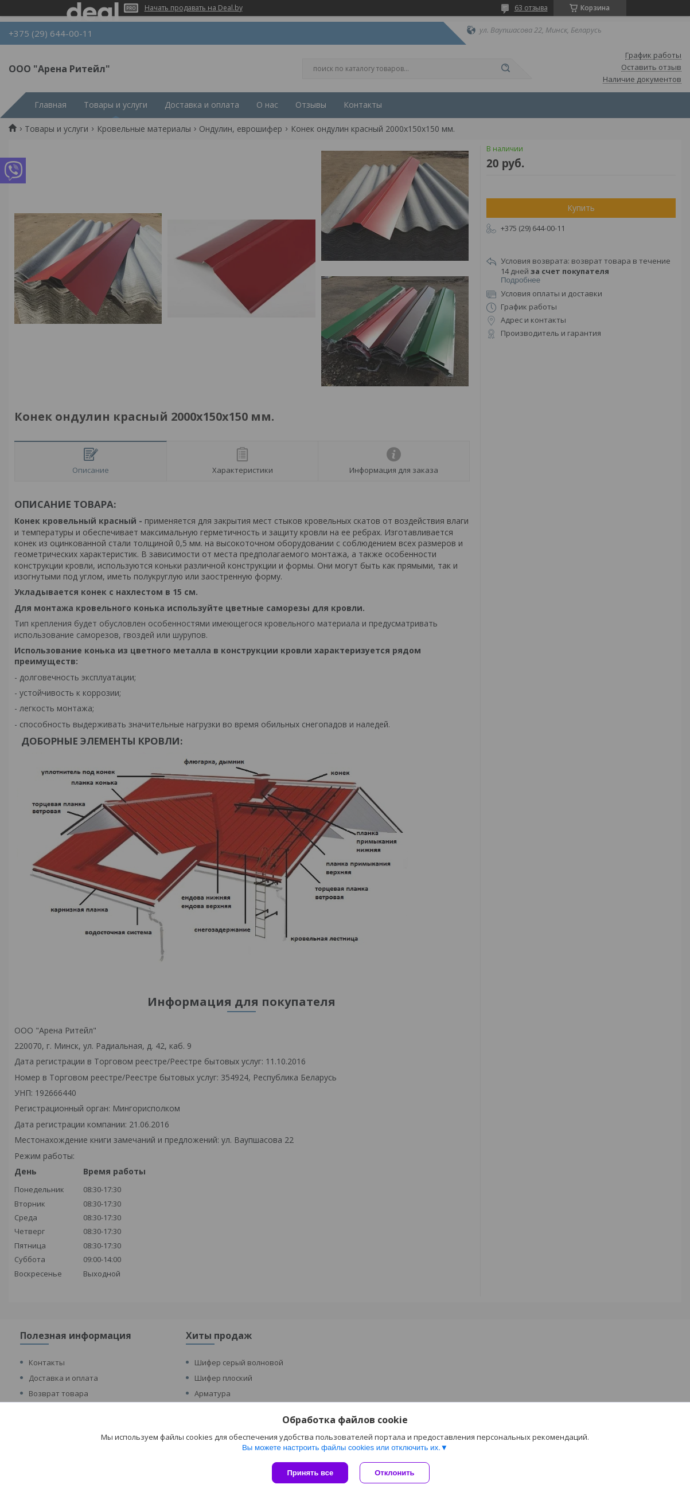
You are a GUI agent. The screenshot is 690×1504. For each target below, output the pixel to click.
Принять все (310, 1472)
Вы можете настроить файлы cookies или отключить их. (341, 1447)
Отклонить (394, 1472)
